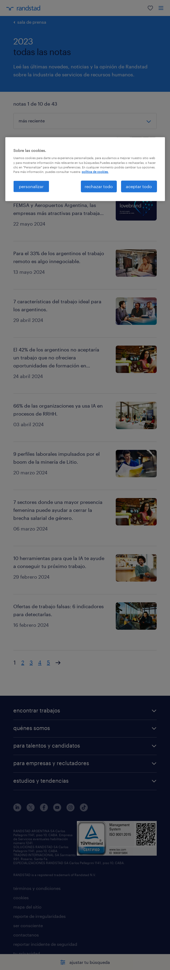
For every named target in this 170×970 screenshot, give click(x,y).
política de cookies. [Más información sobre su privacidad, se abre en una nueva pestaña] (95, 171)
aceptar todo (139, 186)
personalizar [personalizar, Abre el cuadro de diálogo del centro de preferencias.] (31, 186)
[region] (85, 169)
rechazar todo (99, 186)
